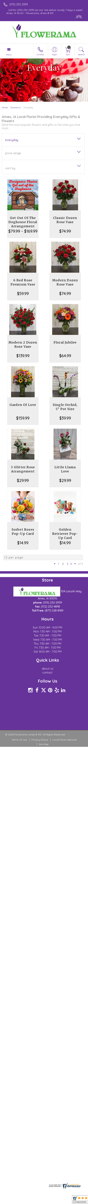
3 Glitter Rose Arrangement (23, 469)
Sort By (10, 168)
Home (5, 107)
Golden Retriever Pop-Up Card (65, 534)
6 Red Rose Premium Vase (23, 282)
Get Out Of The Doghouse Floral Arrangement (23, 222)
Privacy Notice (39, 739)
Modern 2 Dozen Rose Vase (23, 344)
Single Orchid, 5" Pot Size (65, 407)
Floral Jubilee (65, 342)
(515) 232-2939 (18, 4)
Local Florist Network (64, 739)
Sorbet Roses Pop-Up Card (23, 532)
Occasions (15, 107)
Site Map (44, 744)
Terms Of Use (19, 739)
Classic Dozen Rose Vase (65, 220)
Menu (9, 54)
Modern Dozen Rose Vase (65, 282)
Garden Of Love (23, 405)
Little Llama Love (65, 469)
